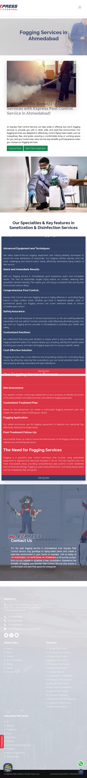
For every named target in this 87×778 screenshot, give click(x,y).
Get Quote (43, 371)
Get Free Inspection (36, 148)
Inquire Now (15, 148)
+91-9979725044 (34, 557)
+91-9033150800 (18, 557)
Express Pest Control (14, 774)
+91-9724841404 (49, 557)
